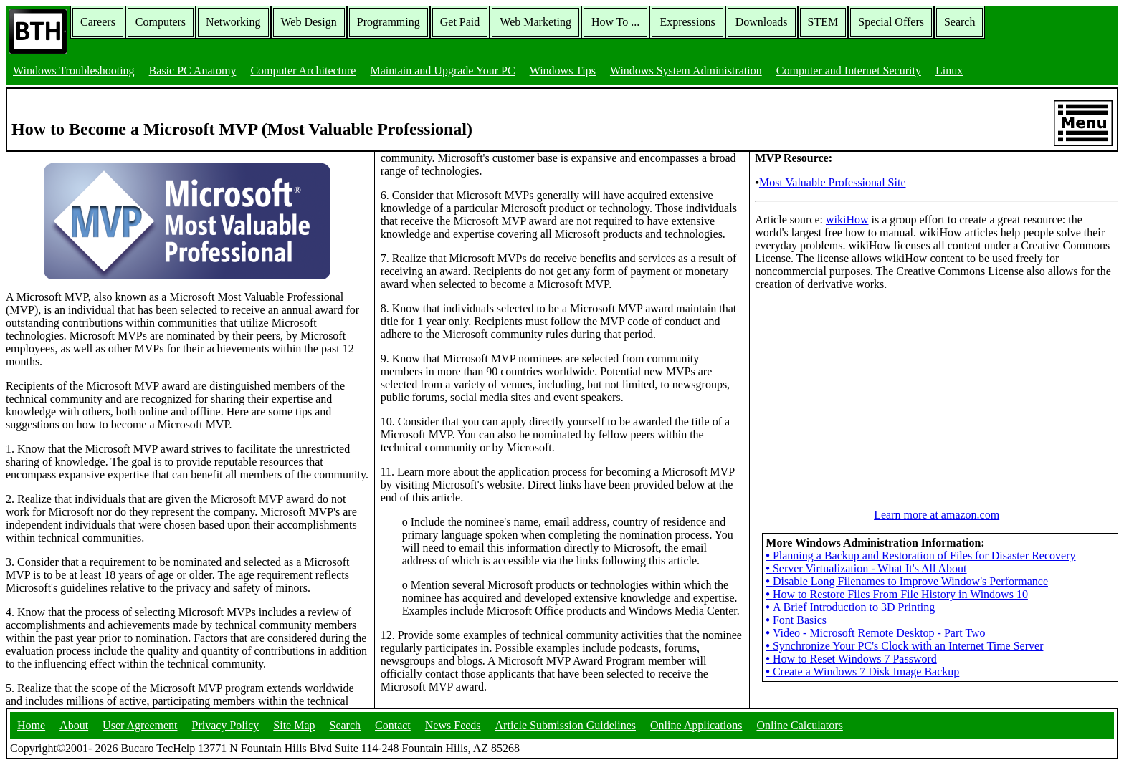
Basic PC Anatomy (193, 70)
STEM (823, 22)
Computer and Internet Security (848, 70)
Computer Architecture (303, 70)
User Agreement (140, 725)
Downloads (761, 22)
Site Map (294, 725)
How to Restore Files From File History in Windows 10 (897, 594)
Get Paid (460, 22)
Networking (233, 22)
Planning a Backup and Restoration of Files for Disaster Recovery (920, 555)
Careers (97, 22)
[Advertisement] (862, 391)
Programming (388, 22)
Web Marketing (535, 22)
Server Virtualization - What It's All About (866, 568)
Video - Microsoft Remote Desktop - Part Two (875, 633)
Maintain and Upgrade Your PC (442, 70)
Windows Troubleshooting (74, 70)
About (73, 725)
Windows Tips (563, 70)
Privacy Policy (225, 725)
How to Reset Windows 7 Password (851, 659)
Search (960, 22)
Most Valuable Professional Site (832, 182)
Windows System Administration (686, 70)
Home (31, 725)
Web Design (309, 22)
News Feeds (453, 725)
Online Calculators (799, 725)
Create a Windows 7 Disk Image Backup (862, 671)
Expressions (687, 22)
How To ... (615, 22)
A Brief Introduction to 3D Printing (850, 607)
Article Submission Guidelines (565, 725)
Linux (949, 70)
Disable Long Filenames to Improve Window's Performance (907, 581)
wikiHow (847, 219)
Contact (393, 725)
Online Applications (696, 725)
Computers (160, 22)
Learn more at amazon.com (936, 515)
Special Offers (891, 22)
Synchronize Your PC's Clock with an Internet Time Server (904, 646)
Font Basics (796, 620)
